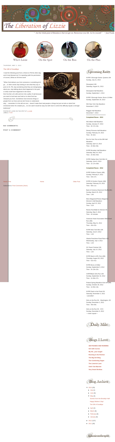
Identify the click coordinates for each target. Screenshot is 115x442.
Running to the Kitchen (97, 355)
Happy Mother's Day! (97, 401)
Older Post (76, 181)
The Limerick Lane (95, 363)
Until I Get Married (95, 366)
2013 (90, 387)
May (91, 396)
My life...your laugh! (95, 351)
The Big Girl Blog (95, 357)
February (93, 414)
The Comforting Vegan (96, 360)
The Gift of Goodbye (11, 69)
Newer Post (7, 181)
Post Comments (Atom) (20, 185)
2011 (90, 423)
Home (42, 181)
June (92, 393)
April (92, 408)
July (91, 390)
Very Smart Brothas (95, 369)
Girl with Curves (94, 349)
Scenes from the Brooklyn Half (100, 398)
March (92, 411)
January (93, 417)
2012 (90, 420)
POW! (11, 112)
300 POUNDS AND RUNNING (99, 346)
